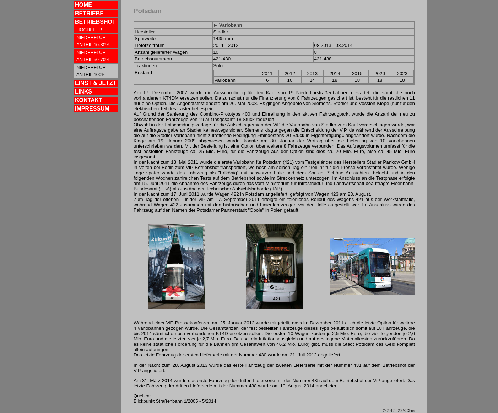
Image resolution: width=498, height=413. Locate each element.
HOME (83, 5)
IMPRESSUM (92, 109)
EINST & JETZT (95, 83)
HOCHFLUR (89, 29)
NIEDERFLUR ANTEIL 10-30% (92, 41)
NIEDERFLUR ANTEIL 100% (91, 71)
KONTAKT (88, 100)
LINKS (83, 92)
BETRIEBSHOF (95, 22)
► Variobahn (227, 25)
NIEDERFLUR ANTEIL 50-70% (92, 56)
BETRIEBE (89, 13)
